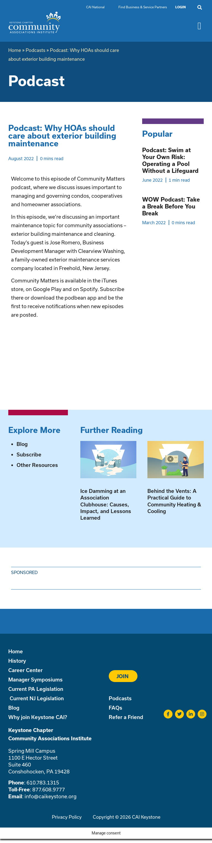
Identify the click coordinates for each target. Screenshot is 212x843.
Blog (22, 444)
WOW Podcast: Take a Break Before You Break (171, 206)
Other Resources (37, 465)
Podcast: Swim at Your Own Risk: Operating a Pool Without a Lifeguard (170, 160)
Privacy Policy (67, 817)
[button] (199, 7)
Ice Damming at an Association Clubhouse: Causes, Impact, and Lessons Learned (105, 504)
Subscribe (29, 454)
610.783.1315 (42, 782)
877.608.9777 (48, 789)
